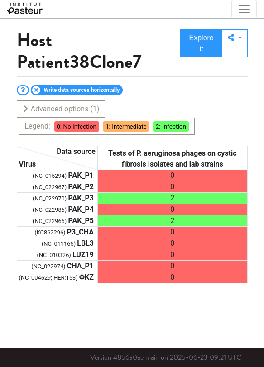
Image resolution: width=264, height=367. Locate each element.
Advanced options (61, 109)
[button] (235, 43)
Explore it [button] (201, 43)
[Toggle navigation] (244, 9)
